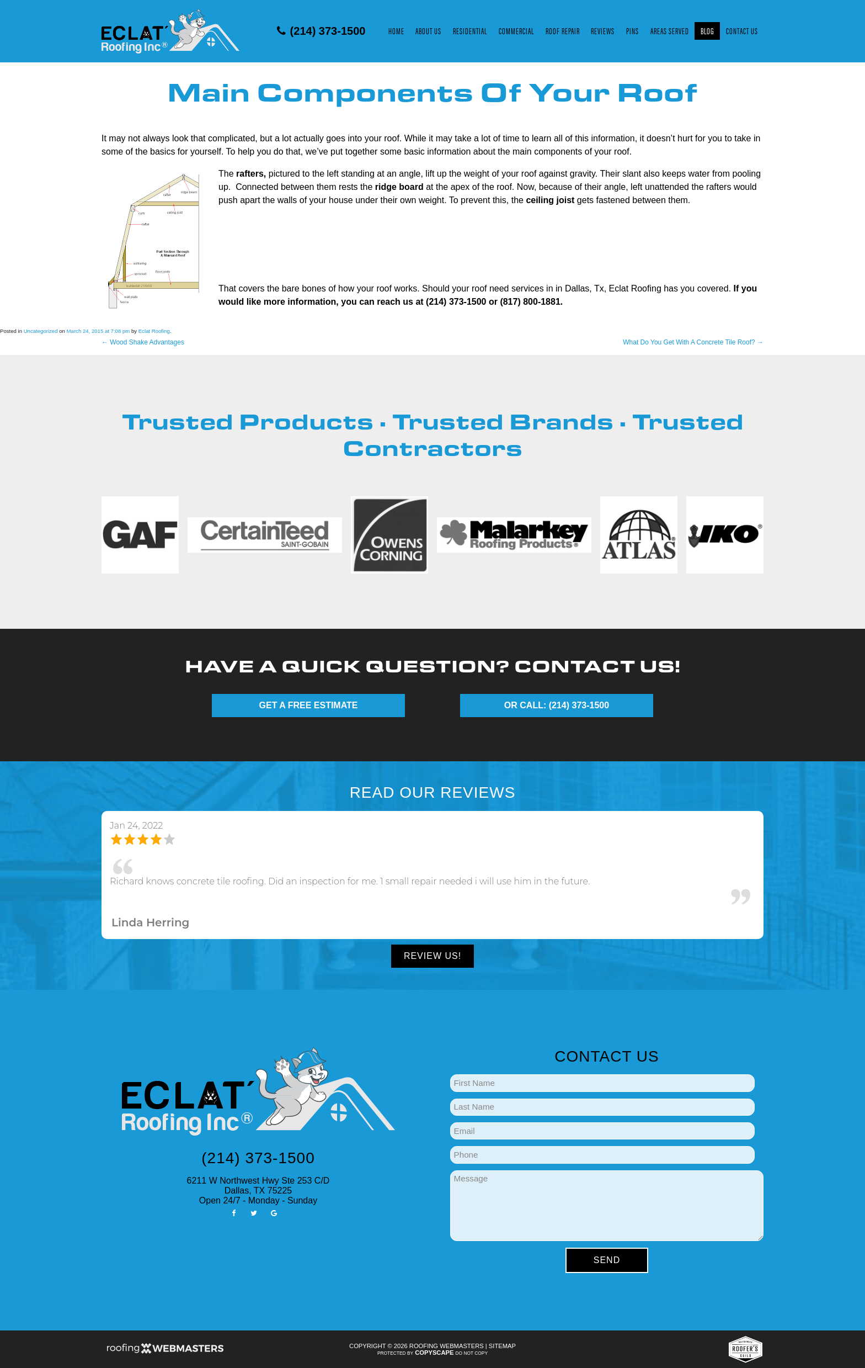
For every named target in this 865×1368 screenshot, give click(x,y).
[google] (273, 1212)
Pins (632, 30)
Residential (470, 30)
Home (396, 30)
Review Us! (432, 956)
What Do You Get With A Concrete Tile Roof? (693, 342)
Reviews (603, 30)
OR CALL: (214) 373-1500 (556, 705)
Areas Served (669, 30)
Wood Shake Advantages (143, 342)
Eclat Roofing (154, 331)
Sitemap (502, 1346)
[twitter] (253, 1212)
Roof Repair (563, 30)
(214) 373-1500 (321, 30)
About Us (428, 30)
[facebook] (234, 1212)
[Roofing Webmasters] (165, 1352)
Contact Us (742, 30)
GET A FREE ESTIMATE (308, 705)
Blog (707, 30)
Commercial (516, 30)
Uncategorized (41, 331)
